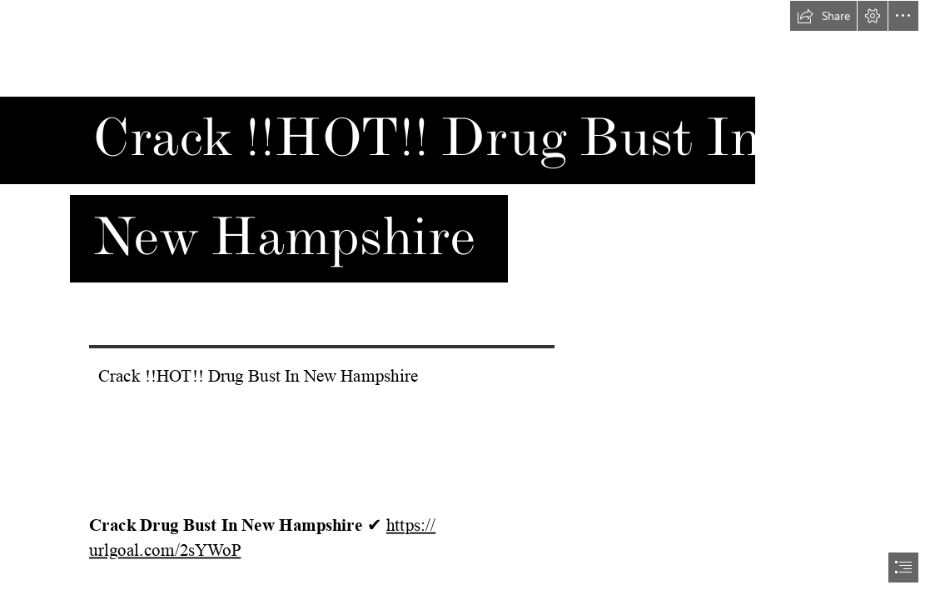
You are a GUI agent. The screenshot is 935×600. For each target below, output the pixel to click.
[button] (823, 16)
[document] (467, 300)
